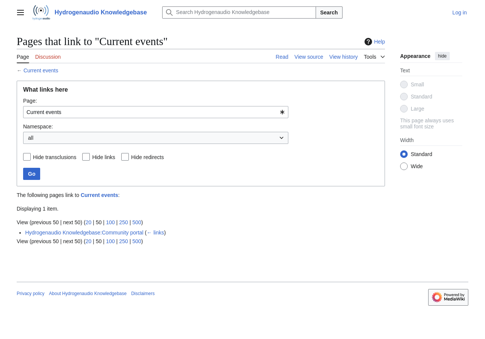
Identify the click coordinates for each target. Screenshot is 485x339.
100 (110, 222)
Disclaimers (143, 293)
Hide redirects (147, 157)
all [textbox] (30, 138)
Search (329, 12)
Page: (30, 101)
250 (123, 222)
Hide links (103, 157)
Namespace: (38, 126)
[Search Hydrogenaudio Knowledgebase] (239, 12)
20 (89, 222)
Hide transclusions (54, 157)
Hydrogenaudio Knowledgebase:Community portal (84, 233)
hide (442, 56)
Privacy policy (30, 293)
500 (136, 222)
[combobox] (155, 112)
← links (155, 233)
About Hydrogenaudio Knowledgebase (88, 293)
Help (374, 41)
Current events (40, 70)
